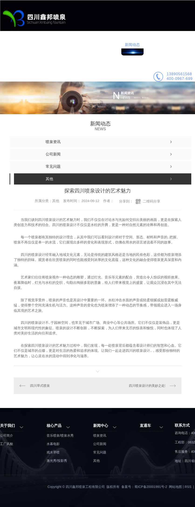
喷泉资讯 (99, 435)
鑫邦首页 (20, 45)
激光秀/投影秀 (57, 460)
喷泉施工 (110, 45)
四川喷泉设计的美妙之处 (147, 385)
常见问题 (99, 452)
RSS (188, 487)
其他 (96, 460)
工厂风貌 (6, 444)
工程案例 (65, 45)
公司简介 (154, 45)
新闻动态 (132, 45)
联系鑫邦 (177, 45)
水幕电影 (53, 444)
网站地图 (175, 487)
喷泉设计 (87, 45)
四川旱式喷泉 (40, 385)
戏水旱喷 (53, 452)
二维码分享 (151, 201)
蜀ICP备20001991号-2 (150, 487)
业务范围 (42, 45)
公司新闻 (99, 444)
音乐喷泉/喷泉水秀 (60, 435)
